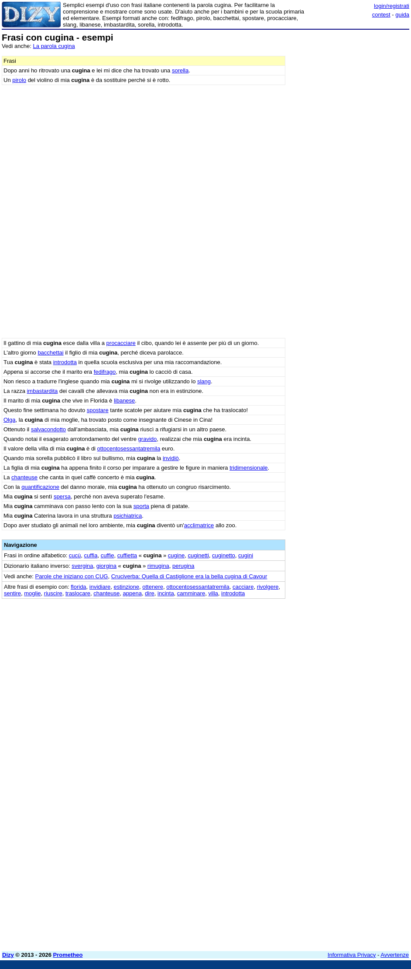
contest (381, 14)
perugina (183, 566)
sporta (141, 506)
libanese (124, 400)
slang (204, 381)
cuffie (107, 555)
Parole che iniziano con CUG (71, 576)
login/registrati (391, 6)
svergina (82, 566)
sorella (180, 70)
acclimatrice (199, 525)
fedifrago (105, 371)
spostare (98, 410)
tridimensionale (248, 467)
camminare (191, 593)
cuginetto (223, 555)
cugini (245, 555)
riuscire (53, 593)
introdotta (65, 362)
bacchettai (50, 352)
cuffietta (127, 555)
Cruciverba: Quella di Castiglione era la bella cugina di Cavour (189, 576)
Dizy (8, 955)
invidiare (99, 586)
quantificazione (40, 487)
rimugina (158, 566)
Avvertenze (394, 955)
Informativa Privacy (352, 955)
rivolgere (268, 586)
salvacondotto (48, 429)
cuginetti (198, 555)
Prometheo (68, 955)
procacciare (121, 343)
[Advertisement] (343, 653)
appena (132, 593)
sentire (12, 593)
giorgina (106, 566)
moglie (32, 593)
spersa (62, 496)
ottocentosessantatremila (129, 448)
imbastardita (42, 391)
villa (213, 593)
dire (149, 593)
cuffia (91, 555)
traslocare (77, 593)
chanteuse (24, 477)
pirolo (19, 80)
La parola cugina (54, 46)
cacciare (243, 586)
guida (402, 14)
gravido (147, 439)
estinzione (127, 586)
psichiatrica (127, 515)
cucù (75, 555)
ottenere (152, 586)
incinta (166, 593)
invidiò (171, 458)
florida (78, 586)
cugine (176, 555)
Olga (9, 419)
